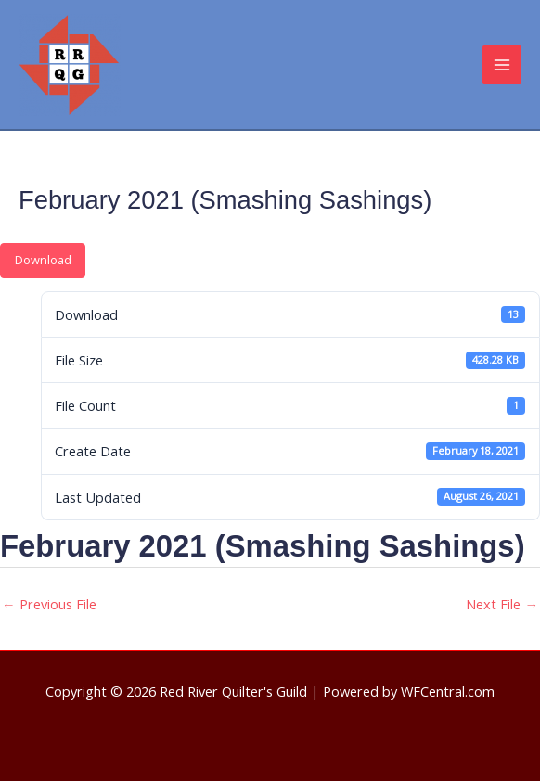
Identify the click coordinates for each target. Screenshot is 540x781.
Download (43, 259)
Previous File (49, 604)
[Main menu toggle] (501, 64)
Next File (502, 604)
